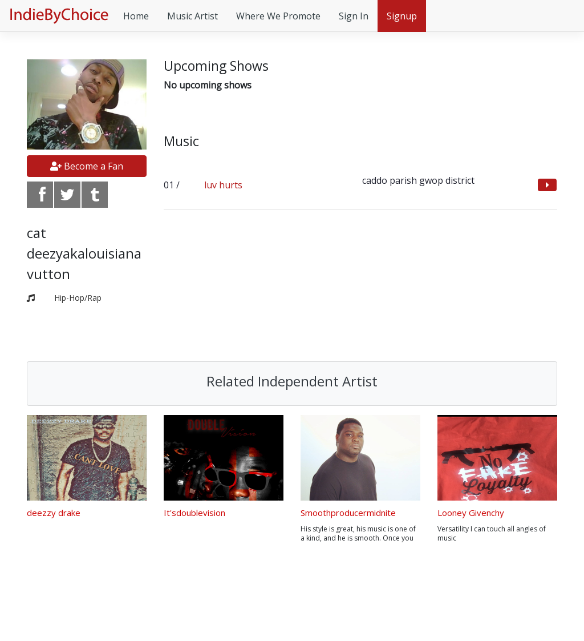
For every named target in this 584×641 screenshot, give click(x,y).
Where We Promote (278, 16)
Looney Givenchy (470, 512)
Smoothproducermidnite (348, 512)
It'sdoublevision (194, 512)
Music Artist (192, 16)
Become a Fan (86, 166)
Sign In (353, 16)
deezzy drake (53, 512)
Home (136, 16)
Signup (402, 16)
